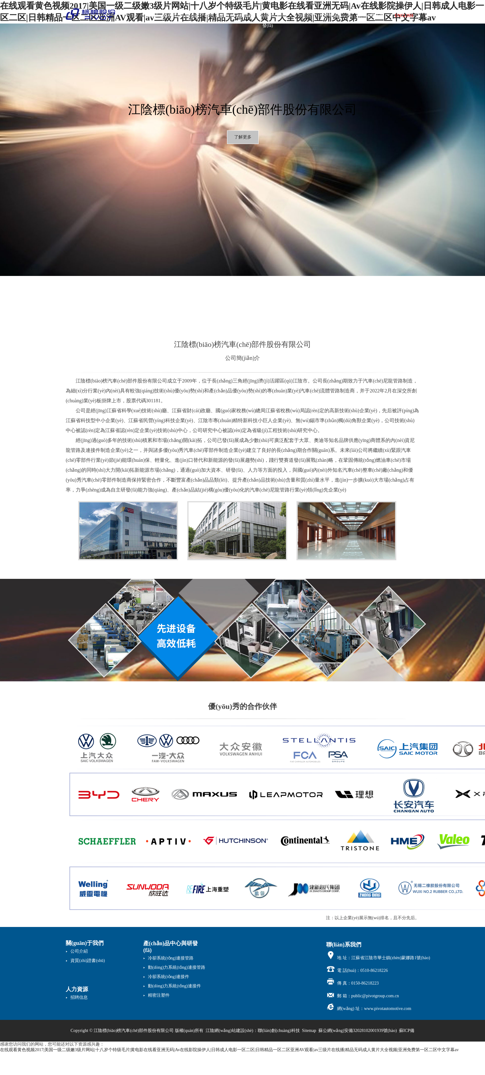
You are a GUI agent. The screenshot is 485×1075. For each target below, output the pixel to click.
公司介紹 (79, 951)
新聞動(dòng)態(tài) (234, 15)
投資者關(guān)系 (336, 15)
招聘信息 (79, 997)
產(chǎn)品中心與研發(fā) (268, 17)
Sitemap (309, 1030)
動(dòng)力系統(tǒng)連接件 (174, 986)
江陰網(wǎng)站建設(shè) (229, 1030)
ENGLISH (404, 15)
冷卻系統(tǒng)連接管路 (171, 958)
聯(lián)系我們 (370, 15)
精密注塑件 (159, 995)
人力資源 (301, 15)
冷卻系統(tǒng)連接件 (168, 976)
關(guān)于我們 (199, 15)
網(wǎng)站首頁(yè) (165, 15)
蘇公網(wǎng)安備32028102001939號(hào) (357, 1030)
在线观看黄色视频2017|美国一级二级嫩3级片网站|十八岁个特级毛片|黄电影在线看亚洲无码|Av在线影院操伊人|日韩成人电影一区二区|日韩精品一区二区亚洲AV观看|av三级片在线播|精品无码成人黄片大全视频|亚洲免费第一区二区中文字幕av (229, 1049)
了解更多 (242, 137)
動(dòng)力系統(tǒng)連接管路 (176, 967)
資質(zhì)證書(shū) (87, 960)
